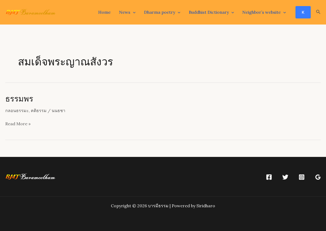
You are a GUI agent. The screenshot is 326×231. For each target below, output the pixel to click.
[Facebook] (269, 177)
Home (104, 12)
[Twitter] (285, 177)
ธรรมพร (19, 98)
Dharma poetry (162, 12)
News (127, 12)
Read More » (18, 124)
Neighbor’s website (264, 12)
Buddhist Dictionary (211, 12)
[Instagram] (302, 177)
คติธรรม (39, 110)
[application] (133, 12)
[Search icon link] (318, 12)
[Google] (318, 177)
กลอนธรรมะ (17, 110)
